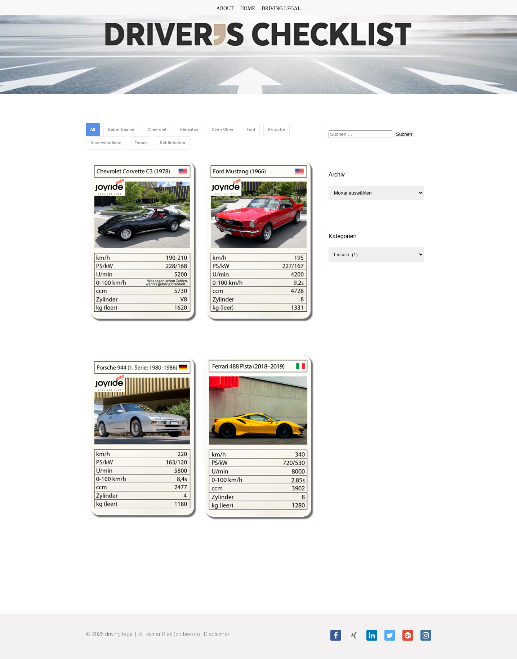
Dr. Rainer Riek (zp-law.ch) (169, 634)
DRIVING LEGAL (281, 8)
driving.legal (119, 634)
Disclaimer (216, 634)
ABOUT (225, 8)
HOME (247, 8)
